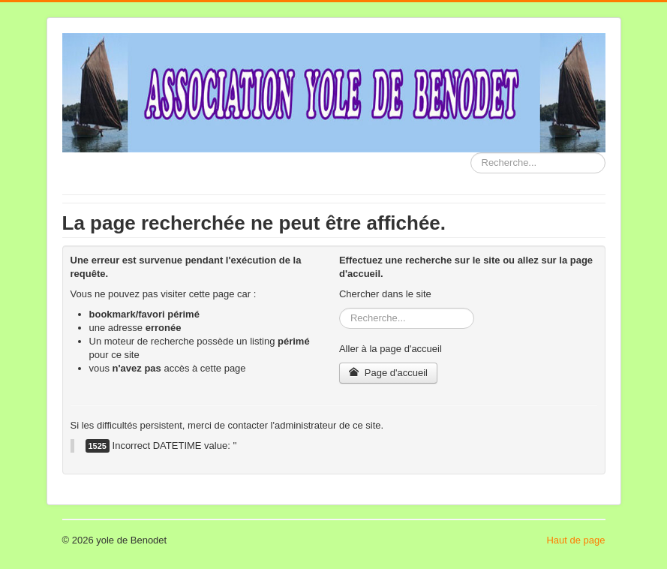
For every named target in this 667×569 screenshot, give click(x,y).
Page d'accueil (388, 372)
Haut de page (575, 540)
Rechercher (470, 152)
